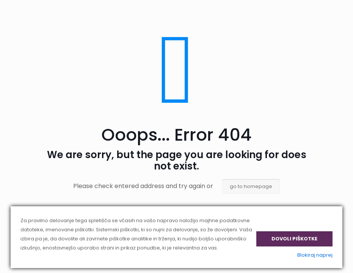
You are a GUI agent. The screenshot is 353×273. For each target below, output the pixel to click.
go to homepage (251, 186)
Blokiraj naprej (315, 255)
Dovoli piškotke (294, 238)
